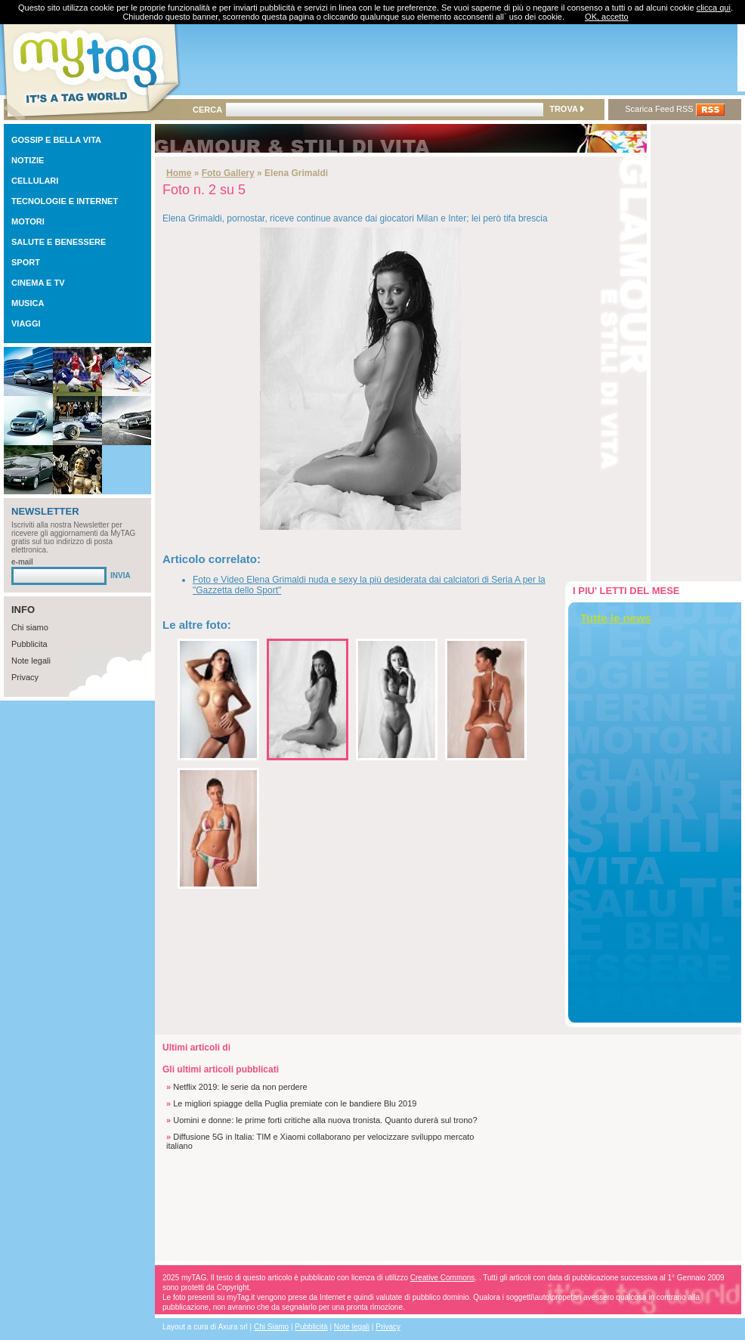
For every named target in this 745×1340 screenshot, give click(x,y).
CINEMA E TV (38, 282)
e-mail (22, 562)
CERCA (207, 109)
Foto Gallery (228, 173)
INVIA (120, 575)
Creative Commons (442, 1277)
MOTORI (28, 221)
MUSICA (27, 303)
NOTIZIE (27, 160)
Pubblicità (311, 1327)
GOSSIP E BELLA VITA (56, 139)
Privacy (25, 677)
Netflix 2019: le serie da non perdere (240, 1086)
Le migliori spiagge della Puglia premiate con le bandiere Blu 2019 (294, 1103)
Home (178, 173)
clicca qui (714, 7)
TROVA (566, 108)
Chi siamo (29, 627)
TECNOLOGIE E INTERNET (64, 201)
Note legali (31, 660)
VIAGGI (26, 323)
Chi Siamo (271, 1327)
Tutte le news (615, 617)
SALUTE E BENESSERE (58, 241)
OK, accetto (606, 16)
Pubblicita (29, 643)
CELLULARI (34, 180)
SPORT (25, 262)
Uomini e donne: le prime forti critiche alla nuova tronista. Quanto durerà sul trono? (325, 1120)
